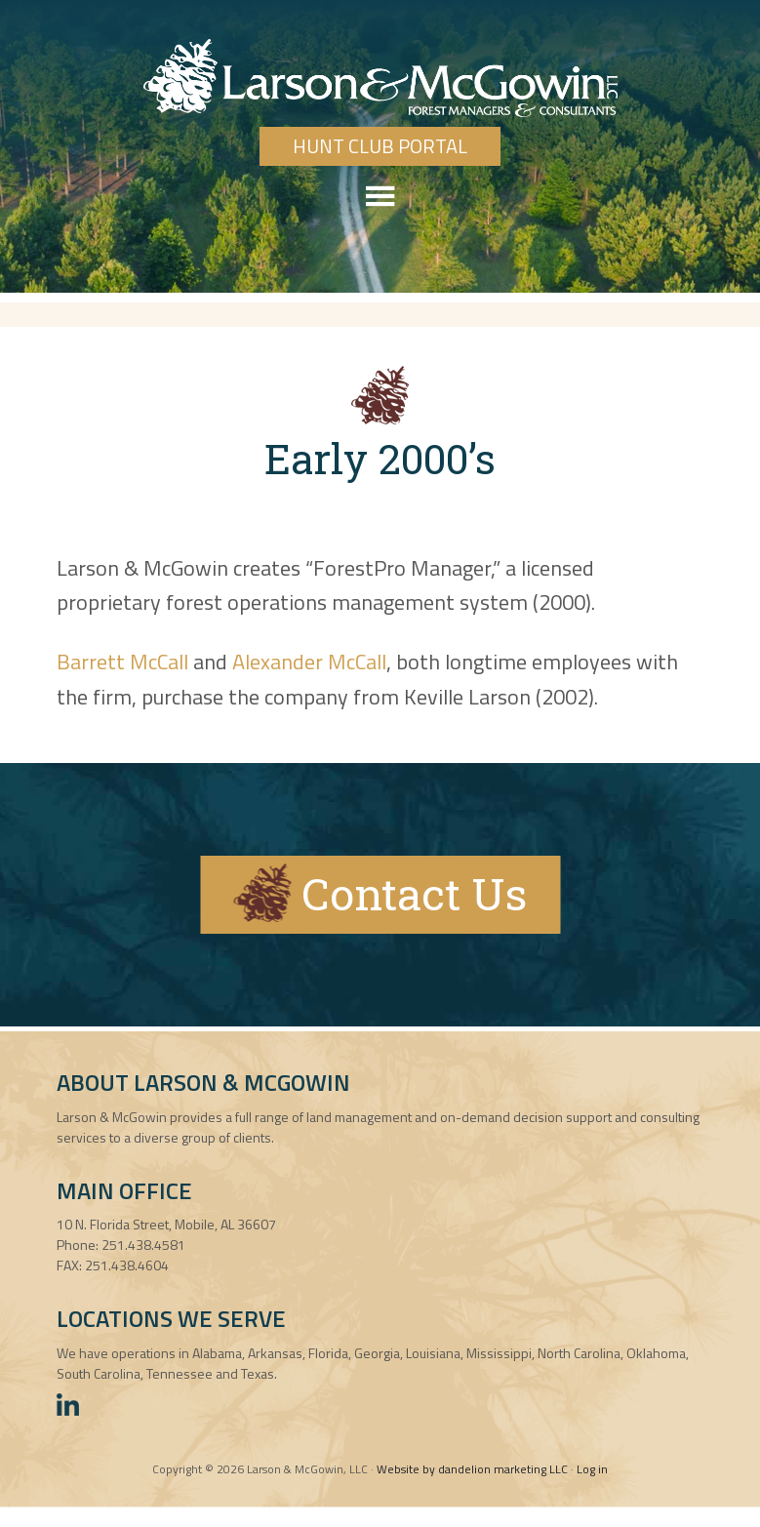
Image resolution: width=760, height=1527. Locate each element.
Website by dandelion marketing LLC (472, 1469)
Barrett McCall (122, 661)
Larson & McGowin (380, 78)
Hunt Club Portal (380, 146)
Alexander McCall (309, 661)
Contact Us (380, 893)
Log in (592, 1469)
